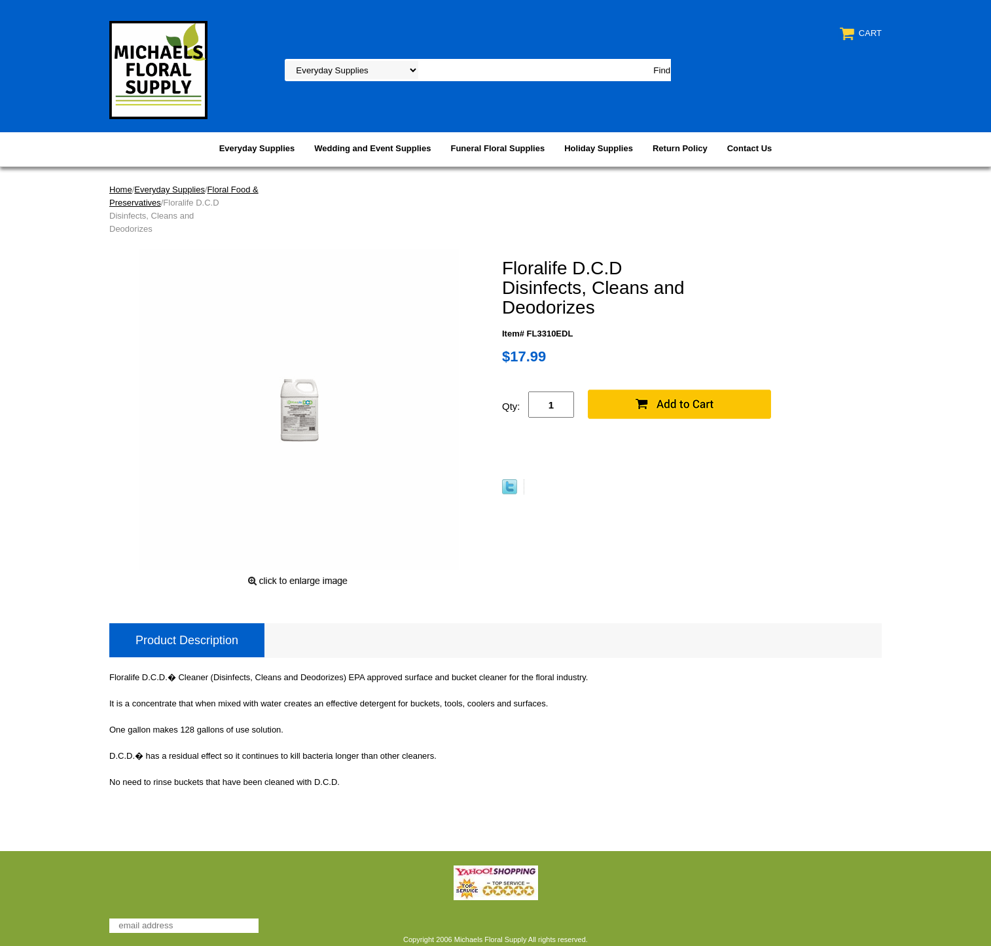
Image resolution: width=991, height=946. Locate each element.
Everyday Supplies (257, 148)
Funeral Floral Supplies (497, 148)
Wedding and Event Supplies (372, 148)
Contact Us (749, 148)
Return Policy (680, 148)
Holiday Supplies (598, 148)
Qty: (511, 406)
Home (120, 189)
